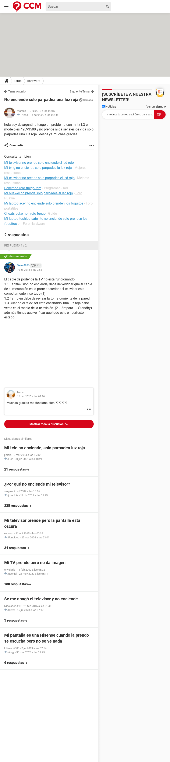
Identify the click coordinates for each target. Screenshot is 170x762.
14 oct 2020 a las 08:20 (44, 114)
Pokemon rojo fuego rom (22, 188)
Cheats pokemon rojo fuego (25, 214)
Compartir (16, 145)
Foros (17, 81)
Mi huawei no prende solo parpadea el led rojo (38, 193)
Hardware (33, 81)
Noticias (109, 106)
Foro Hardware (34, 224)
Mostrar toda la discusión (46, 424)
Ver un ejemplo (156, 106)
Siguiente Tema (80, 91)
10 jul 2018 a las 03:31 (30, 269)
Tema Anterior (17, 91)
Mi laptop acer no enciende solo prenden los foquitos (43, 203)
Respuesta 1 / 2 (15, 245)
